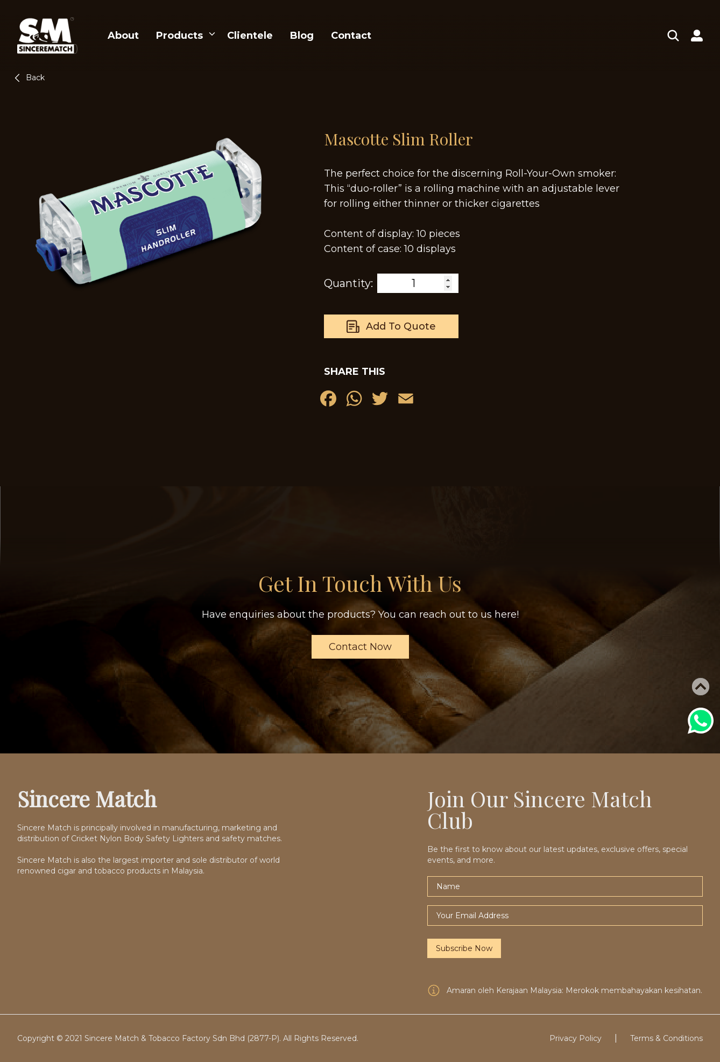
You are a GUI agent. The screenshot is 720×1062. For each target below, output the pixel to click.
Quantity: (348, 283)
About (123, 35)
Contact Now (360, 647)
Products (179, 35)
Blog (302, 35)
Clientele (250, 35)
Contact (351, 35)
